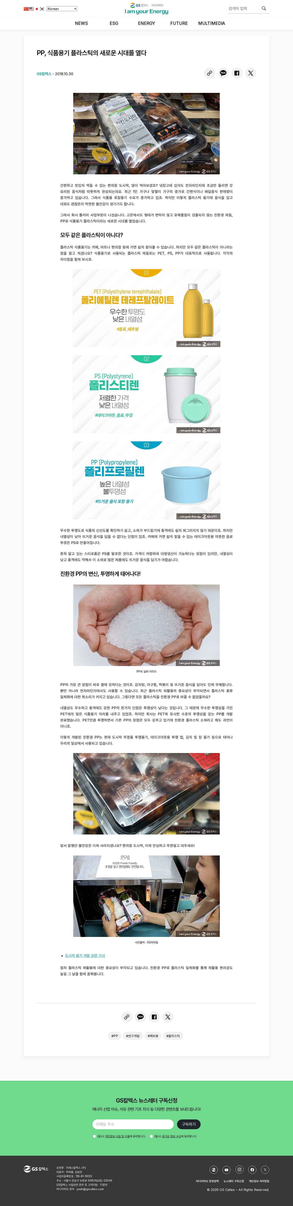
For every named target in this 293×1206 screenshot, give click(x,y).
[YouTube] (226, 1170)
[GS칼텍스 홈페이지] (214, 1170)
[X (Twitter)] (265, 1170)
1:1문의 (103, 1184)
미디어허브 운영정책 (207, 1181)
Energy (146, 23)
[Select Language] (62, 8)
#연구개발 (133, 1036)
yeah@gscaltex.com (90, 1189)
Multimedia (211, 23)
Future (179, 23)
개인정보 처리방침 (259, 1181)
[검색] (264, 8)
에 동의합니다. (121, 1136)
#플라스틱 (173, 1036)
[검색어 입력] (248, 8)
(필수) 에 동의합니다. (175, 1136)
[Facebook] (252, 1170)
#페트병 (153, 1036)
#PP (115, 1036)
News (81, 23)
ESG (114, 23)
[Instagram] (239, 1169)
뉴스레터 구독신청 (234, 1181)
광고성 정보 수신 (171, 1136)
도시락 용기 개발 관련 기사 (85, 955)
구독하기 (189, 1124)
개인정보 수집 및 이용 (117, 1136)
